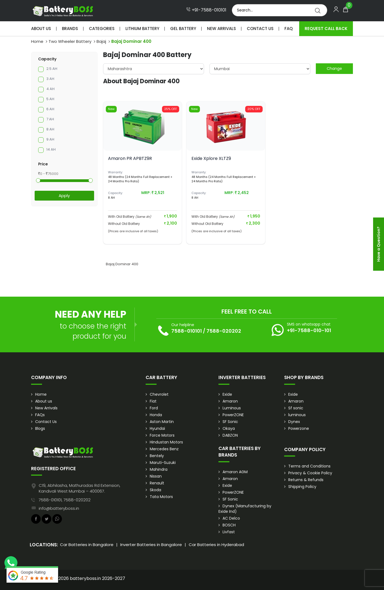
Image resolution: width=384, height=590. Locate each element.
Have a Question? (378, 244)
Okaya (229, 428)
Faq (288, 28)
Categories (102, 28)
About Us (41, 28)
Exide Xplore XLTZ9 (211, 158)
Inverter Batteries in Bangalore (151, 544)
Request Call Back (326, 28)
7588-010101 (186, 330)
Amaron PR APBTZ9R (130, 158)
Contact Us (260, 28)
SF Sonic (230, 421)
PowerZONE (233, 415)
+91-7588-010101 (206, 10)
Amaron (230, 401)
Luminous (232, 408)
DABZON (230, 435)
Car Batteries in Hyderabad (216, 544)
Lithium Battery (142, 28)
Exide (227, 394)
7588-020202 (223, 330)
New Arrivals (221, 28)
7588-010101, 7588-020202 (65, 500)
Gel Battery (183, 28)
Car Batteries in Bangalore (86, 544)
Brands (70, 28)
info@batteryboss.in (59, 508)
